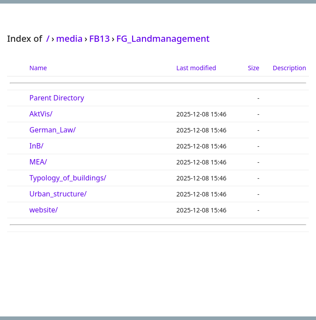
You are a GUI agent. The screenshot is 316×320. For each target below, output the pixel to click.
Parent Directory (56, 98)
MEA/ (38, 162)
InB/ (36, 146)
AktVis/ (41, 114)
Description (289, 68)
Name (38, 68)
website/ (43, 210)
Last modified (196, 68)
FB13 (99, 38)
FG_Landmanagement (163, 38)
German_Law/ (52, 130)
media (69, 38)
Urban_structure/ (58, 194)
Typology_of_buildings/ (67, 178)
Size (253, 68)
